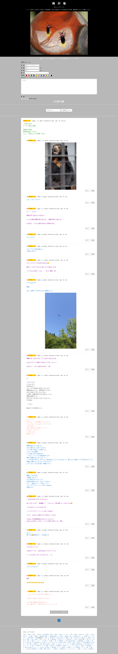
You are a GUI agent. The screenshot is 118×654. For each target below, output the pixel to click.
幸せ (46, 637)
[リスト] (58, 58)
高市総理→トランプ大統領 (58, 647)
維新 (79, 649)
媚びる (52, 645)
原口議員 (88, 645)
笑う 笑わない (77, 642)
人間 (87, 647)
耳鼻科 (69, 647)
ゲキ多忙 (44, 641)
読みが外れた (60, 637)
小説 (71, 634)
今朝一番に (69, 639)
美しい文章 (34, 639)
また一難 (29, 644)
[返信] (64, 120)
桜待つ (61, 634)
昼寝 (89, 637)
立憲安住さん (63, 649)
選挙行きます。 (78, 636)
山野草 (85, 636)
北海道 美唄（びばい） (45, 649)
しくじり (67, 644)
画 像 (31, 98)
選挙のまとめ (68, 636)
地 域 (22, 70)
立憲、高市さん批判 (45, 644)
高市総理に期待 (43, 636)
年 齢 (22, 68)
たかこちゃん (72, 649)
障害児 (55, 649)
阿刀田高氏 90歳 (47, 634)
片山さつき (44, 642)
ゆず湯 (87, 641)
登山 (33, 645)
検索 (64, 110)
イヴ (38, 641)
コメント (23, 77)
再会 (87, 634)
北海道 (38, 645)
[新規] (43, 58)
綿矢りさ (83, 637)
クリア (69, 110)
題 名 (22, 73)
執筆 (31, 636)
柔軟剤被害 (80, 641)
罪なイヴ (88, 639)
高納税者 (60, 641)
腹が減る (54, 639)
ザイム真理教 (76, 647)
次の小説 (76, 637)
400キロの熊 (63, 642)
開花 (56, 634)
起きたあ (29, 642)
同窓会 (35, 644)
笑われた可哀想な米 (32, 649)
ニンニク (71, 645)
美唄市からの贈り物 (77, 644)
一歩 (66, 634)
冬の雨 (50, 641)
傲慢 (36, 636)
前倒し (53, 644)
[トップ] (73, 58)
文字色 (22, 75)
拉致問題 (58, 645)
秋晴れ (64, 645)
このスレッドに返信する (59, 612)
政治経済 (91, 649)
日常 (41, 639)
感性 (76, 634)
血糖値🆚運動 (39, 637)
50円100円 (30, 637)
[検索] (50, 58)
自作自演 (52, 637)
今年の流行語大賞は (70, 641)
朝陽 (47, 645)
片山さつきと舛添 (44, 647)
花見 (34, 634)
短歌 (28, 639)
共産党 (82, 645)
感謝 (29, 634)
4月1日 (39, 634)
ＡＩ (28, 645)
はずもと (60, 644)
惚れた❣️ (81, 639)
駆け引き (81, 634)
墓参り (33, 641)
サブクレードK (53, 642)
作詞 (61, 636)
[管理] (64, 58)
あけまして (61, 639)
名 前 (22, 65)
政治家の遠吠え (54, 636)
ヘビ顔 (84, 649)
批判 (77, 645)
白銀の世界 (36, 642)
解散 (67, 637)
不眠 (24, 634)
